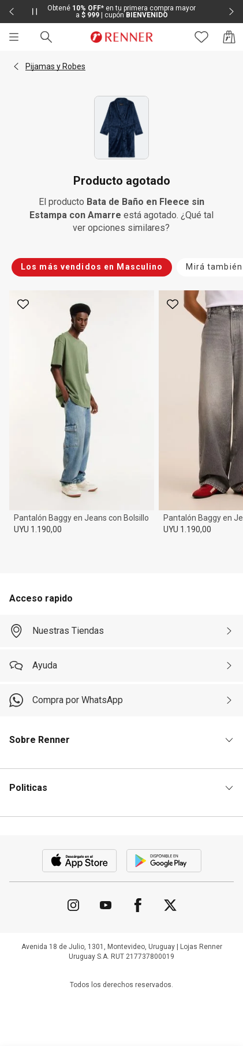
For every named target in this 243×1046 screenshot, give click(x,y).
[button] (16, 66)
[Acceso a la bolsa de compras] (229, 37)
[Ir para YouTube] (105, 905)
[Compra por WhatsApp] (121, 700)
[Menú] (14, 37)
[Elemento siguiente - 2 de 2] (231, 11)
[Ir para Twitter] (170, 905)
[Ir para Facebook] (138, 905)
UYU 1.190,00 (38, 529)
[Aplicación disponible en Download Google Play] (163, 860)
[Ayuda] (121, 665)
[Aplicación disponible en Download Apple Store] (79, 860)
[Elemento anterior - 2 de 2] (11, 11)
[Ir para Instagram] (73, 905)
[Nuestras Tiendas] (121, 631)
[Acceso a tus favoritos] (201, 37)
